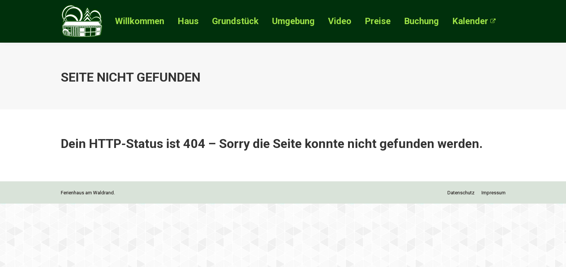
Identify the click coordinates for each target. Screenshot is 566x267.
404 (194, 143)
